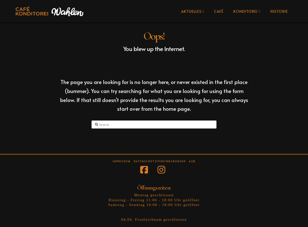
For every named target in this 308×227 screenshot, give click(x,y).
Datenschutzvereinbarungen (160, 161)
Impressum (122, 161)
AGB (192, 161)
